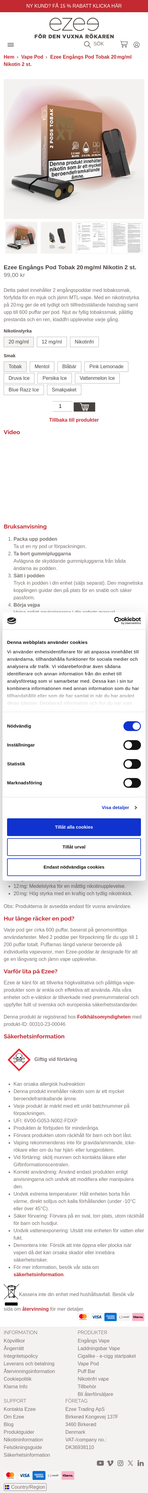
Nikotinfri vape (93, 1379)
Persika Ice (54, 378)
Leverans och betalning (29, 1363)
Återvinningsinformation (29, 1371)
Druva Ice (19, 378)
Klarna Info (15, 1386)
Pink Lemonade (106, 366)
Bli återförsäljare (95, 1394)
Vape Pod (32, 57)
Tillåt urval (74, 846)
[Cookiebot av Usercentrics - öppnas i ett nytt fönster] (114, 621)
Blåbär (69, 366)
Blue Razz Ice (24, 389)
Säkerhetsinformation (27, 1455)
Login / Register (136, 44)
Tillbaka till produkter (74, 420)
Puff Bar (86, 1371)
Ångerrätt (14, 1348)
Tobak (15, 366)
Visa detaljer (115, 807)
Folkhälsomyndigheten (103, 1016)
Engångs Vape (94, 1340)
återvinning (35, 1309)
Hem (9, 57)
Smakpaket (64, 389)
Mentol (42, 366)
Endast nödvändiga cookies (74, 867)
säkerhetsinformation (39, 1274)
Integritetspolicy (21, 1356)
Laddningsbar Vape (99, 1348)
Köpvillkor (14, 1340)
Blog (9, 1424)
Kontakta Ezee (20, 1409)
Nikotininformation (23, 1439)
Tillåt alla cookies (74, 827)
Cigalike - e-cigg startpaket (107, 1356)
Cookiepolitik (18, 1379)
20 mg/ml (19, 341)
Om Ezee (14, 1416)
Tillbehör (87, 1386)
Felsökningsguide (23, 1447)
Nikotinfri (84, 341)
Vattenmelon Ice (97, 378)
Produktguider (19, 1432)
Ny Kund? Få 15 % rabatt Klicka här (74, 6)
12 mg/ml (52, 341)
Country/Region (28, 1487)
